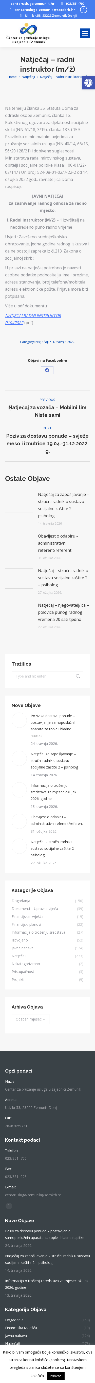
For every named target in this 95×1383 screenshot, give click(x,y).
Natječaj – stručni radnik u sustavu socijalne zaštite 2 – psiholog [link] (63, 578)
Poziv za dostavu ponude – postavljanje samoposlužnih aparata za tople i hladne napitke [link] (54, 725)
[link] (88, 82)
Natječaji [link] (42, 341)
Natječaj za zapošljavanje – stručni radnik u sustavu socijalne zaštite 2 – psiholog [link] (63, 505)
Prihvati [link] (56, 1376)
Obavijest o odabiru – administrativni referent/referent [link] (58, 543)
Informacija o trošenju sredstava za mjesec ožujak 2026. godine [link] (53, 792)
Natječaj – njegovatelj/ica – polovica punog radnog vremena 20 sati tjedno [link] (63, 612)
